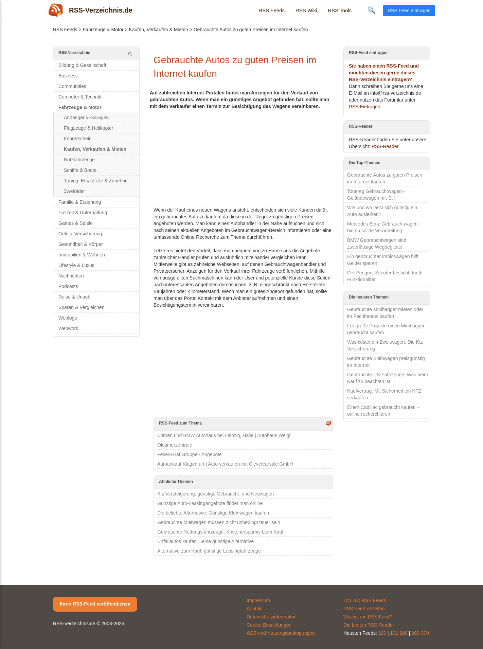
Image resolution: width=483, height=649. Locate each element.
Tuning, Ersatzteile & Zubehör (95, 180)
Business (68, 75)
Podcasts (68, 286)
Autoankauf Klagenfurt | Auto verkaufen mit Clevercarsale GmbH (225, 464)
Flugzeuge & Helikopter (88, 128)
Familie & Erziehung (79, 202)
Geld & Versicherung (80, 233)
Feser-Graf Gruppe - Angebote (189, 454)
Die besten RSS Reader (368, 625)
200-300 (420, 633)
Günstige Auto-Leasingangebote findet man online (210, 503)
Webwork (68, 328)
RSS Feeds (271, 10)
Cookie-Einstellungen (269, 625)
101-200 (399, 633)
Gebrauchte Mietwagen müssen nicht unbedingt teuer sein (218, 522)
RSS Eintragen (364, 106)
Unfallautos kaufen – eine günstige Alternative (205, 541)
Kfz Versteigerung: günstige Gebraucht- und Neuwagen (215, 494)
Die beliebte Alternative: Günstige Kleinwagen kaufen (213, 513)
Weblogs (67, 318)
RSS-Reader (385, 146)
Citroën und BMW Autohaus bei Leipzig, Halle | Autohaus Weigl (223, 435)
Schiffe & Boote (80, 170)
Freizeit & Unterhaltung (82, 212)
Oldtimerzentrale (174, 445)
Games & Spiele (75, 223)
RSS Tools (340, 10)
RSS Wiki (306, 10)
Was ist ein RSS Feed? (367, 616)
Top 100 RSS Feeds (364, 600)
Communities (72, 86)
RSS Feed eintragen (409, 10)
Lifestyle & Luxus (76, 265)
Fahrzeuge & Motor (103, 29)
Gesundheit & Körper (80, 244)
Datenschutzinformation (272, 616)
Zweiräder (74, 191)
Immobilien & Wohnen (81, 254)
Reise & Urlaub (74, 297)
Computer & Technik (79, 97)
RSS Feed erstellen (363, 608)
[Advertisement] (243, 157)
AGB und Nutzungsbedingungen (281, 633)
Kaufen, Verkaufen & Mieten (158, 29)
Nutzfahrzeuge (79, 159)
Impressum (258, 600)
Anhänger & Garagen (86, 117)
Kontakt (255, 608)
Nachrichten (71, 275)
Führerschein (78, 138)
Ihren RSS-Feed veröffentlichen (95, 604)
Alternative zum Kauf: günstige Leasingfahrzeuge (209, 551)
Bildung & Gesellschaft (82, 65)
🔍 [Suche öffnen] (371, 10)
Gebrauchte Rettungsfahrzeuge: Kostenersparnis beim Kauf (220, 532)
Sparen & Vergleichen (81, 307)
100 (382, 633)
